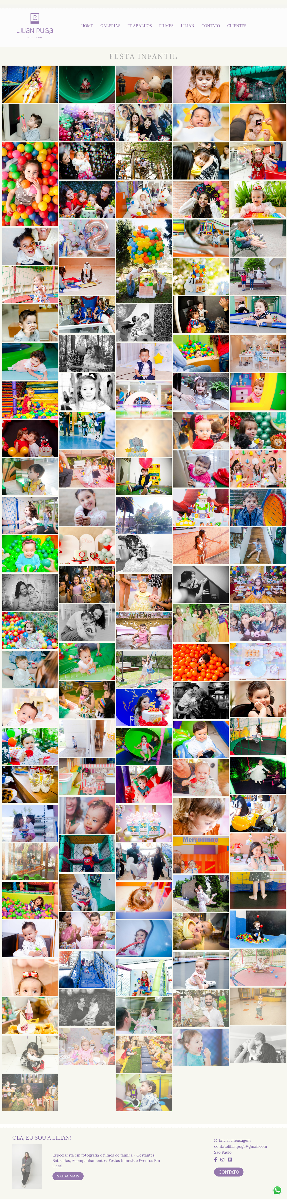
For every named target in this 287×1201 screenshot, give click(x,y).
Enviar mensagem (235, 1139)
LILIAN (187, 26)
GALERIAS (110, 26)
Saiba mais (68, 1175)
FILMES (166, 26)
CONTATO (211, 26)
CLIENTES (236, 26)
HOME (87, 26)
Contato (229, 1170)
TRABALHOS (140, 26)
